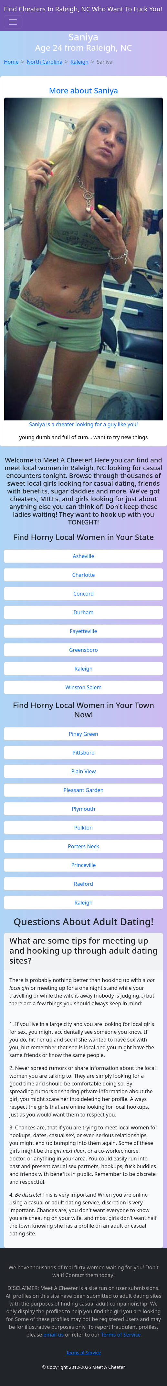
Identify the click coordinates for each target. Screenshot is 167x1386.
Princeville (83, 865)
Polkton (83, 827)
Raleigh (79, 61)
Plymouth (83, 808)
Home (11, 61)
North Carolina (44, 61)
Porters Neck (83, 846)
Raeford (83, 883)
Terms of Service (121, 1334)
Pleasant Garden (84, 790)
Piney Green (83, 733)
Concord (83, 593)
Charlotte (83, 574)
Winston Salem (84, 687)
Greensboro (83, 649)
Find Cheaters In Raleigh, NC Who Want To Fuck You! (83, 9)
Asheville (83, 556)
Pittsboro (83, 752)
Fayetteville (83, 631)
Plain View (83, 771)
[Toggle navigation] (13, 22)
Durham (83, 612)
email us (53, 1334)
